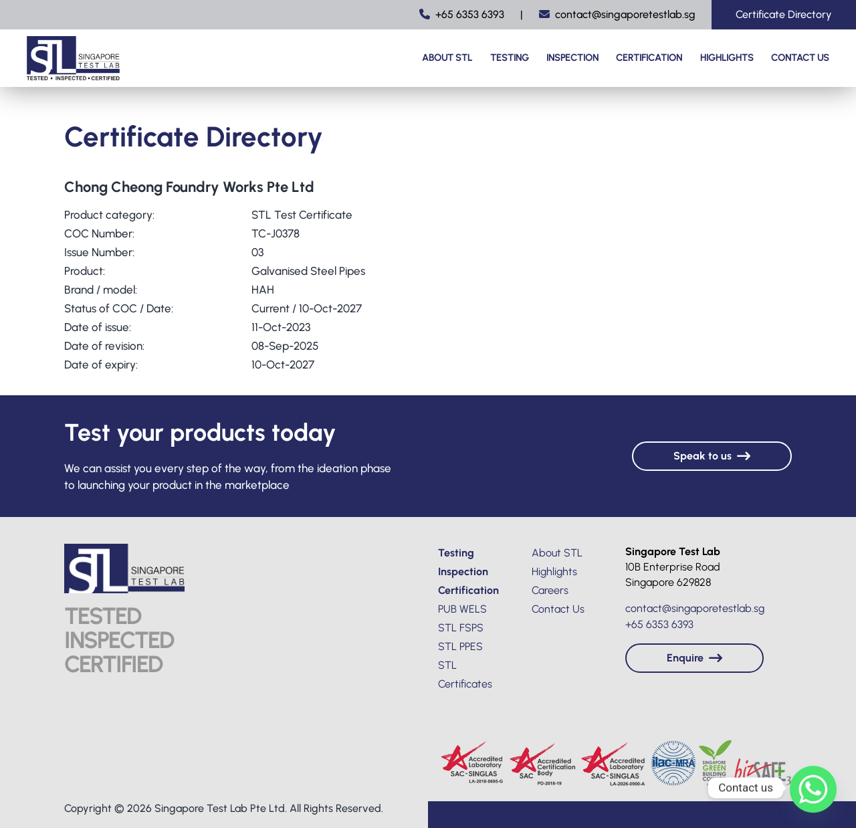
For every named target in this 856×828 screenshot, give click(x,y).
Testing (509, 58)
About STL (447, 58)
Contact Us (800, 58)
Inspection (572, 58)
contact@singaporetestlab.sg (617, 14)
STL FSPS (461, 627)
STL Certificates (465, 674)
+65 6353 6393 (461, 14)
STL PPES (460, 646)
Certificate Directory (784, 14)
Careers (550, 590)
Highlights (727, 58)
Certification (649, 58)
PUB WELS (462, 609)
